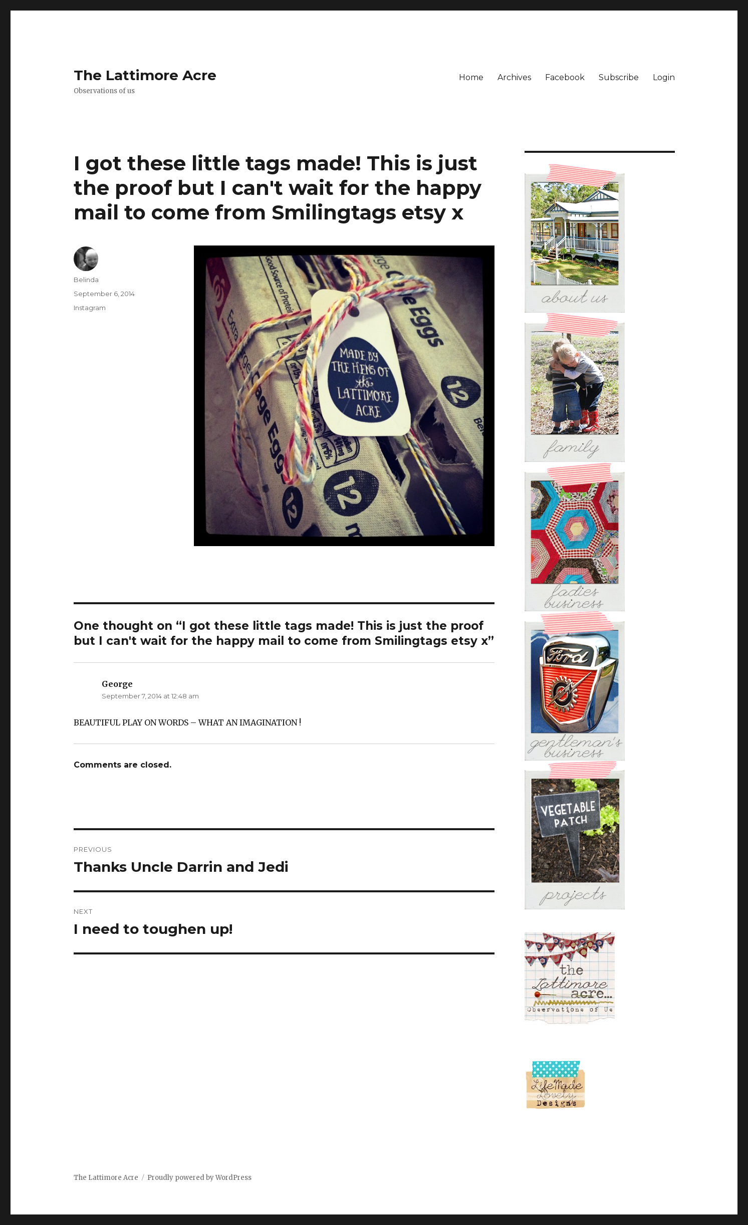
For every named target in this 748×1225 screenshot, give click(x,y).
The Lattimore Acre (145, 75)
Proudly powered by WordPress (199, 1177)
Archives (514, 77)
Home (471, 77)
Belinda (86, 280)
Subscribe (619, 77)
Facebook (565, 77)
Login (664, 77)
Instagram (90, 308)
